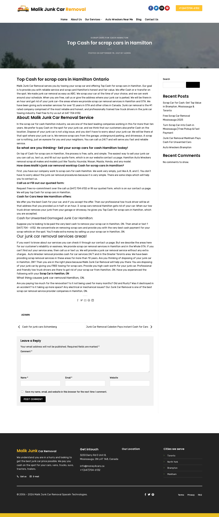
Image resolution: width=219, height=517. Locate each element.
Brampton (172, 468)
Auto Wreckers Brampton (177, 147)
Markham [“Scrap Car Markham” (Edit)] (172, 474)
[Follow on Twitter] (156, 8)
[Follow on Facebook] (150, 8)
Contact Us (151, 19)
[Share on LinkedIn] (92, 300)
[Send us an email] (161, 8)
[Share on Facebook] (77, 300)
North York (172, 462)
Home (64, 19)
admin (127, 53)
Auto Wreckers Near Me (119, 19)
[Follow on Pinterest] (167, 8)
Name (24, 378)
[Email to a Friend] (85, 300)
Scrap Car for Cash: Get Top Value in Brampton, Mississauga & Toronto (182, 106)
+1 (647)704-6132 (90, 470)
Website (114, 378)
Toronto (171, 455)
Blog (138, 19)
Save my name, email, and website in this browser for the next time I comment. (66, 392)
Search (166, 79)
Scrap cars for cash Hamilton (109, 37)
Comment (26, 351)
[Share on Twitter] (81, 300)
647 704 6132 (72, 113)
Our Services (93, 19)
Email (68, 378)
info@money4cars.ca (92, 466)
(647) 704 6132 (78, 188)
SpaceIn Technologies (74, 494)
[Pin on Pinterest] (89, 300)
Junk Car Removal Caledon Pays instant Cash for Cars (120, 326)
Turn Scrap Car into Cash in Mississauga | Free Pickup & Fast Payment (181, 129)
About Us (76, 19)
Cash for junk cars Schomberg (37, 326)
